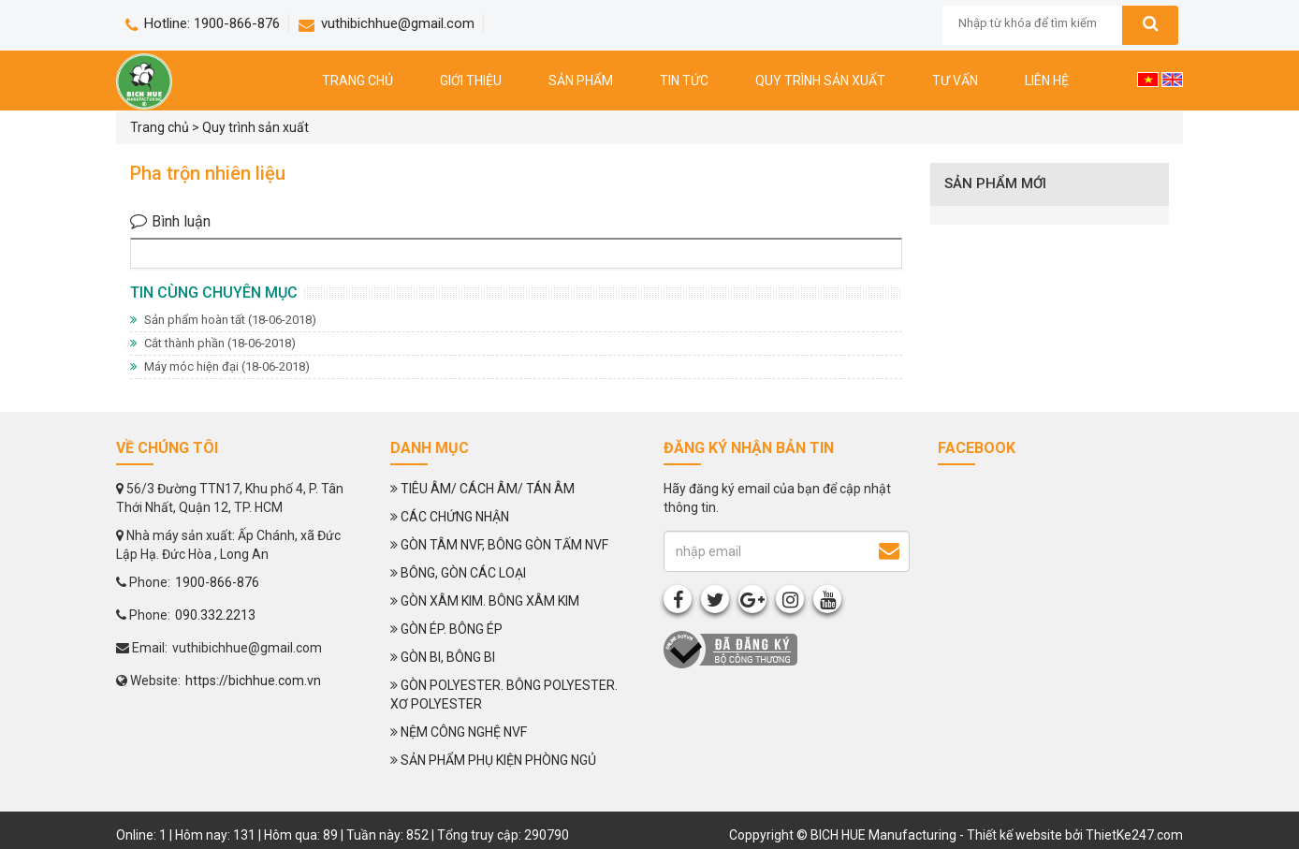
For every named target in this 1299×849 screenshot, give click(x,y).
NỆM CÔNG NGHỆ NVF (464, 732)
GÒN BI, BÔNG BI (448, 657)
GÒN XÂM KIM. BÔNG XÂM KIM (490, 600)
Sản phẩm (580, 80)
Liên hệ (1047, 80)
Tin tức (684, 80)
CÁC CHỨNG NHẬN (455, 516)
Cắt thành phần (213, 343)
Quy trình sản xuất (820, 80)
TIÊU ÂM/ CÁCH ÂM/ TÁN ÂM (488, 488)
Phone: (143, 582)
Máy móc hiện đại (220, 366)
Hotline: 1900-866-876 (202, 24)
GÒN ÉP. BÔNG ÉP (452, 629)
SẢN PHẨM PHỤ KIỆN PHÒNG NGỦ (498, 760)
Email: (142, 647)
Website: (148, 680)
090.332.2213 (215, 614)
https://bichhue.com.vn (253, 680)
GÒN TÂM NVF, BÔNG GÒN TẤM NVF (504, 544)
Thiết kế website (1014, 834)
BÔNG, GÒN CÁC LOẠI (463, 572)
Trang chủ (357, 80)
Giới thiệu (471, 80)
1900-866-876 (217, 582)
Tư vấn (955, 80)
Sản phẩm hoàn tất (223, 320)
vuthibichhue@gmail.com (386, 24)
